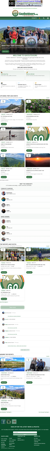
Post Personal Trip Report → (44, 412)
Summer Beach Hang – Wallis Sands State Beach (17, 345)
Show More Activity (25, 349)
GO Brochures (36, 445)
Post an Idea (11, 441)
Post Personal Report (11, 444)
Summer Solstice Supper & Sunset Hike (35, 170)
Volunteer (3, 446)
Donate (10, 438)
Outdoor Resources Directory (39, 443)
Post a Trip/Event (12, 440)
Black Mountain (4, 402)
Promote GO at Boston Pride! (8, 264)
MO (38, 376)
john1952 (40, 266)
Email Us (19, 438)
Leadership (36, 441)
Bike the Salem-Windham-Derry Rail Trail (35, 264)
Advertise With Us (21, 440)
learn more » (5, 51)
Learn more (4, 124)
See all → (48, 97)
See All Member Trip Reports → (6, 412)
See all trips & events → (4, 180)
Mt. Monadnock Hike (5, 292)
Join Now (2, 442)
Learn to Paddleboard (6, 144)
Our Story (36, 438)
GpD (13, 266)
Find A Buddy (3, 440)
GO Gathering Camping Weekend (14, 316)
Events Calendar (4, 438)
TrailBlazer (14, 376)
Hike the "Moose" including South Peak (35, 374)
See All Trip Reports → (4, 302)
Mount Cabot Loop (5, 170)
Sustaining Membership (3, 444)
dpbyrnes (14, 294)
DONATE (34, 18)
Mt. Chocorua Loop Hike (6, 116)
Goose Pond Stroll (5, 374)
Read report (4, 272)
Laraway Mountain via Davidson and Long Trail (37, 144)
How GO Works (12, 446)
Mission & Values (37, 440)
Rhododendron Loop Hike (32, 116)
